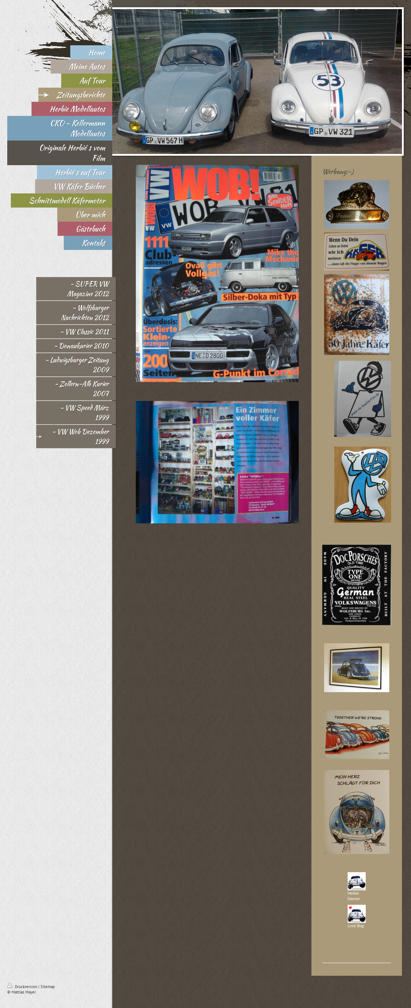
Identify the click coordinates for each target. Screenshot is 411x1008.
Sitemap (48, 986)
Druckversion (22, 986)
